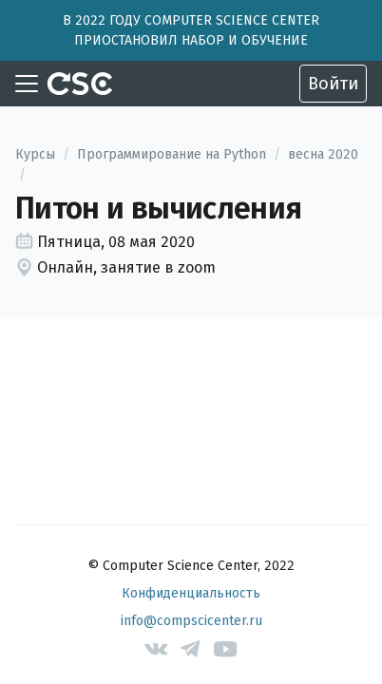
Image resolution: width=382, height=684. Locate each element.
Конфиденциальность (191, 593)
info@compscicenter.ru (191, 621)
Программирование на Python (171, 154)
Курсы (35, 154)
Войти (333, 83)
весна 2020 (323, 154)
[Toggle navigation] (27, 83)
